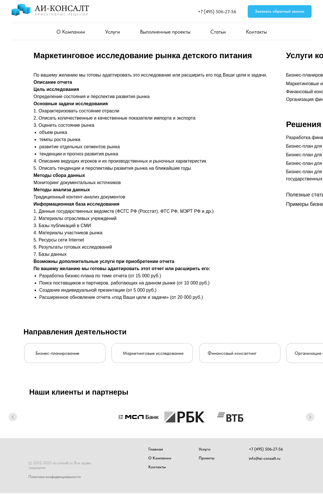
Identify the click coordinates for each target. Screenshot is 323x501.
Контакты (256, 32)
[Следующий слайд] (310, 417)
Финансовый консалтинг (232, 353)
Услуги (112, 32)
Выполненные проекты (165, 32)
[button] (280, 11)
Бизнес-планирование (57, 353)
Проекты (206, 458)
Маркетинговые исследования (153, 353)
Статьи (218, 32)
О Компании (70, 32)
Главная (155, 449)
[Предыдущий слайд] (13, 417)
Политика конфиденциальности (54, 476)
